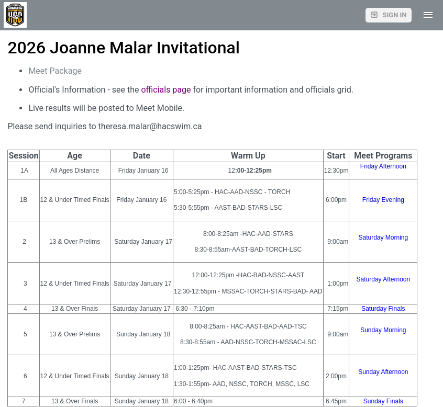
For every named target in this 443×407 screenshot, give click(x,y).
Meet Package (56, 71)
